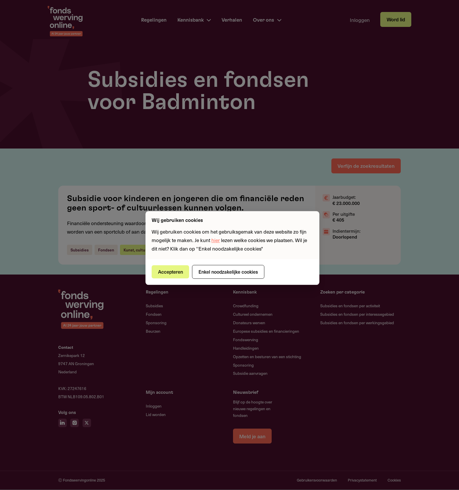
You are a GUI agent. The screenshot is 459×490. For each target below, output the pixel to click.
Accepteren (170, 271)
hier (215, 240)
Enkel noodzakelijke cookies (228, 271)
